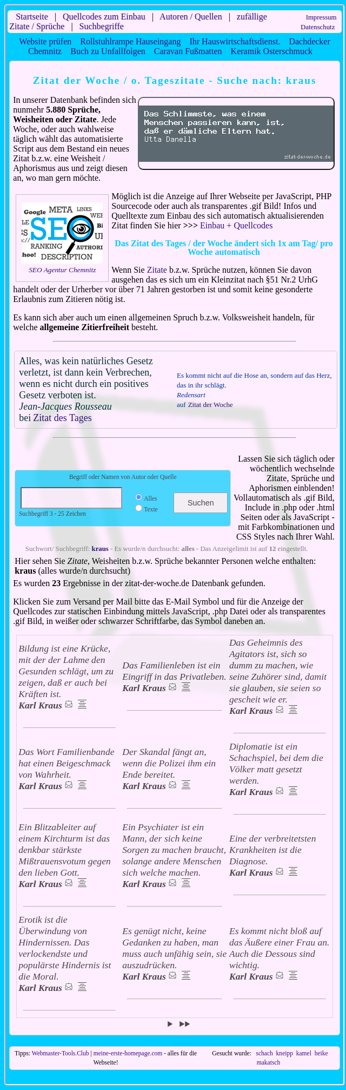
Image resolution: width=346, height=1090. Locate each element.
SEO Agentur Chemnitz (62, 270)
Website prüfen (45, 41)
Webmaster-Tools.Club (60, 1053)
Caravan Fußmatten (188, 51)
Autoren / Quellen (190, 16)
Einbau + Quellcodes (236, 225)
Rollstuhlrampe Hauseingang (130, 41)
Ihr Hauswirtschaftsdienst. (234, 41)
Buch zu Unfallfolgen (107, 51)
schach (264, 1053)
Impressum (321, 17)
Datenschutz (318, 27)
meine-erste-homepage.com (128, 1053)
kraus (100, 549)
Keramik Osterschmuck (272, 51)
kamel (303, 1053)
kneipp (284, 1053)
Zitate (157, 269)
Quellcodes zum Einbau (104, 16)
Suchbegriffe (101, 26)
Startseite (32, 16)
